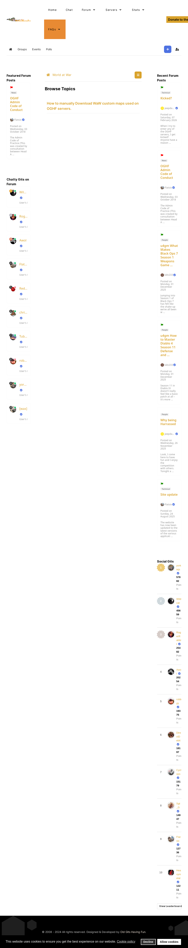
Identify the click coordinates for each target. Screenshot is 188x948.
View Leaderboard (170, 906)
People (164, 240)
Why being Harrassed (169, 422)
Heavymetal (178, 874)
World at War (58, 75)
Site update (169, 494)
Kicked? (166, 98)
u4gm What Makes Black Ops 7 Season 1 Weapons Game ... (169, 255)
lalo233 (169, 275)
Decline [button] (148, 941)
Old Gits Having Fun (132, 932)
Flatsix (17, 120)
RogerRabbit (23, 216)
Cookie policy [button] (126, 941)
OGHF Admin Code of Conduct (16, 104)
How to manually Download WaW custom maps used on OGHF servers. (93, 106)
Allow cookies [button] (169, 941)
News (13, 92)
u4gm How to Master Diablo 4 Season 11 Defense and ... (169, 345)
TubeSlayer (23, 336)
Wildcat (23, 192)
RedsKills (23, 288)
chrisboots (23, 312)
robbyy (23, 360)
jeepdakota (170, 108)
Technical (165, 92)
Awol (22, 240)
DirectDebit (178, 736)
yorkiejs (23, 384)
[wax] (23, 409)
